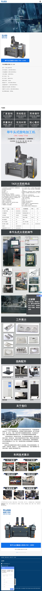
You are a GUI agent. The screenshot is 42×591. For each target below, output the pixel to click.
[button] (19, 552)
